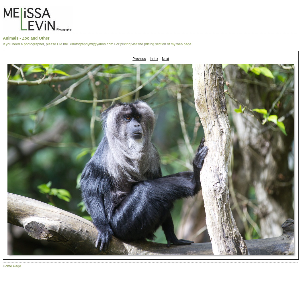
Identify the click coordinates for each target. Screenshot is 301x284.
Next (165, 59)
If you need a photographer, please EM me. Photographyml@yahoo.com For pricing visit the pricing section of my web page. (97, 44)
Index (154, 59)
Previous (139, 59)
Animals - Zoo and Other (26, 38)
